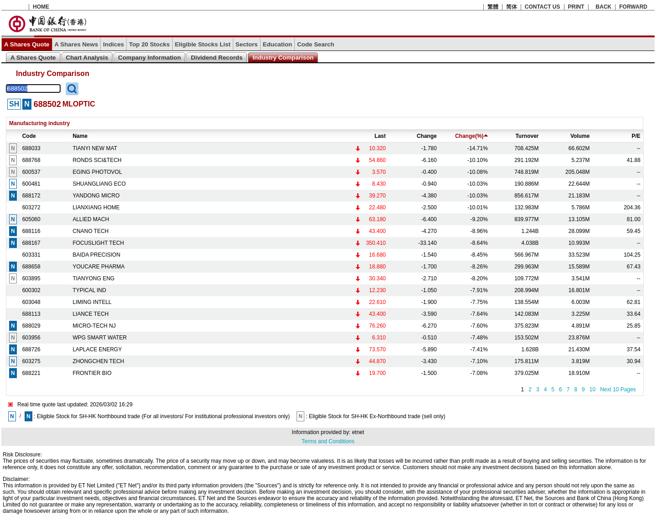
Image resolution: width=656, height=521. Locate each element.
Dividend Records (216, 57)
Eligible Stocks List (203, 44)
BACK (604, 7)
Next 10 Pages (618, 389)
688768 (31, 160)
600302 (31, 290)
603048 (31, 302)
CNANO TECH (90, 231)
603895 (31, 278)
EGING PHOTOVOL (97, 172)
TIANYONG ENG (93, 278)
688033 (31, 148)
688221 (31, 373)
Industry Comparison (282, 57)
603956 (31, 337)
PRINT (576, 7)
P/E (636, 136)
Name (79, 136)
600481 (31, 184)
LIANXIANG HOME (95, 207)
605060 (31, 219)
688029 (31, 326)
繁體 (492, 7)
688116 (31, 231)
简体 (511, 7)
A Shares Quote (27, 44)
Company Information (149, 57)
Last (380, 136)
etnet (358, 432)
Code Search (315, 44)
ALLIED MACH (90, 219)
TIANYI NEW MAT (94, 148)
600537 (31, 172)
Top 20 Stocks (149, 44)
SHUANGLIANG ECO (99, 184)
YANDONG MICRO (95, 195)
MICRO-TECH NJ (94, 326)
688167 (31, 243)
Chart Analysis (87, 57)
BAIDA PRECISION (96, 255)
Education (277, 44)
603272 (31, 207)
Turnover (526, 136)
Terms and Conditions (328, 441)
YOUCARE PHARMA (98, 266)
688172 (31, 195)
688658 (31, 266)
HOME (41, 7)
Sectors (247, 44)
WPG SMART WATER (99, 337)
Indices (113, 44)
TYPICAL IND (89, 290)
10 (592, 389)
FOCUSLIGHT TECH (98, 243)
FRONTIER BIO (91, 373)
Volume (579, 136)
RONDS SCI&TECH (96, 160)
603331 (31, 255)
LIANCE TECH (90, 314)
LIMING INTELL (91, 302)
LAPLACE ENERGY (97, 349)
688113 (31, 314)
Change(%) (471, 136)
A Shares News (76, 44)
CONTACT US (542, 7)
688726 (31, 349)
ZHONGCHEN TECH (98, 361)
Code (29, 136)
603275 (31, 361)
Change (427, 136)
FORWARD (633, 7)
